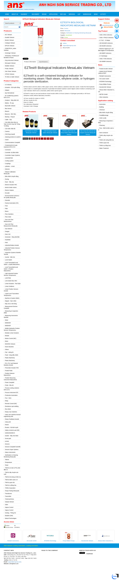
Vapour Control (9, 507)
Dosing (7, 179)
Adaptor (7, 90)
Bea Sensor (8, 108)
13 (45, 138)
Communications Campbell (12, 142)
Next (51, 138)
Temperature (8, 462)
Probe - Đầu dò (9, 385)
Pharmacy (102, 125)
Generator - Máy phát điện (12, 237)
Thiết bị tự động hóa (10, 485)
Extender (7, 200)
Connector (8, 149)
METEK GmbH (103, 94)
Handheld (7, 239)
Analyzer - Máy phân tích (12, 100)
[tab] (30, 61)
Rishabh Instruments (105, 76)
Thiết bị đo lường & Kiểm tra (13, 477)
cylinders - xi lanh (10, 166)
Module (7, 335)
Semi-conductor (103, 132)
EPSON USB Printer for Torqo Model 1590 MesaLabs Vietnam (69, 132)
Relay (6, 400)
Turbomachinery (9, 499)
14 (48, 138)
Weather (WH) (9, 515)
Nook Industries (9, 346)
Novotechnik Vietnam (105, 87)
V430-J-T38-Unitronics (105, 58)
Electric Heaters (9, 190)
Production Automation (11, 395)
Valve (6, 504)
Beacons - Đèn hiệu (10, 114)
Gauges (7, 231)
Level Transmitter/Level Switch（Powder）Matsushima (11, 268)
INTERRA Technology (105, 81)
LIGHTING (8, 278)
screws (7, 441)
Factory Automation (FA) (11, 203)
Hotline (65, 43)
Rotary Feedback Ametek (12, 419)
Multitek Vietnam (9, 66)
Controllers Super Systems (12, 155)
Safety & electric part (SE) (12, 430)
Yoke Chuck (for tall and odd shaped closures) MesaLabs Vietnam (88, 132)
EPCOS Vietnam (9, 45)
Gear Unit (7, 234)
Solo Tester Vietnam (10, 71)
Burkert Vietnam (9, 40)
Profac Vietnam (9, 68)
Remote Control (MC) (11, 403)
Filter (6, 208)
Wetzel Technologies (10, 518)
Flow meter (8, 217)
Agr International (9, 93)
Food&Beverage (103, 115)
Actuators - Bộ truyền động (12, 87)
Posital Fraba (8, 370)
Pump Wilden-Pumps (105, 84)
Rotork (7, 424)
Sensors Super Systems (11, 449)
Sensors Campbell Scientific (13, 446)
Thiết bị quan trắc (10, 482)
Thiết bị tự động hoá (105, 145)
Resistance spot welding (11, 406)
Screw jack (8, 438)
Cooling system (9, 161)
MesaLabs (67, 30)
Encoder (7, 193)
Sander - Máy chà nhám (11, 435)
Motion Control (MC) (10, 338)
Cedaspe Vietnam (10, 43)
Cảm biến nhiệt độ (10, 128)
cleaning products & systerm (13, 137)
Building (101, 107)
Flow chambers (9, 214)
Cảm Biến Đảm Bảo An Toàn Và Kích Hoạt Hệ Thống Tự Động (12, 124)
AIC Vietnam (8, 34)
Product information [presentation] (30, 61)
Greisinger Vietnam (10, 53)
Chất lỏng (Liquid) (10, 134)
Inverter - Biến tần (10, 257)
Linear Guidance (9, 286)
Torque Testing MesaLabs (12, 490)
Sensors (7, 444)
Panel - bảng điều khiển (11, 355)
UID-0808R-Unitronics (105, 61)
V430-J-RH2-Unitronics (105, 35)
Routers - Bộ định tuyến (11, 427)
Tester (6, 465)
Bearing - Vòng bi (10, 117)
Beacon (7, 111)
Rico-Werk (8, 409)
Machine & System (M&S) (12, 298)
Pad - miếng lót (9, 352)
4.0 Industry (8, 84)
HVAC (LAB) (102, 118)
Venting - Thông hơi (10, 513)
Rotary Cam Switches (11, 412)
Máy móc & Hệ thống (11, 303)
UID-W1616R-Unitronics (106, 43)
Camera (7, 131)
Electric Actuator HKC (11, 184)
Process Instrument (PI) (11, 392)
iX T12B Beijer (103, 56)
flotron (6, 211)
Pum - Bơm (8, 398)
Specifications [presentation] (43, 61)
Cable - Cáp (8, 119)
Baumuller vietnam (10, 105)
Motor (6, 341)
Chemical (101, 109)
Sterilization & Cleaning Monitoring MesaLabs (78, 33)
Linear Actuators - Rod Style (13, 283)
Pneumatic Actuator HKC (12, 368)
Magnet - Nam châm (10, 301)
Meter (6, 320)
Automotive (102, 104)
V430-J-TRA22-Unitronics (106, 37)
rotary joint (8, 422)
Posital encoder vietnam (106, 68)
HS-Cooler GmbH (104, 78)
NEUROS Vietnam (10, 344)
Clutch (7, 139)
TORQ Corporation (10, 488)
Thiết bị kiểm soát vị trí (11, 479)
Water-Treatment (104, 148)
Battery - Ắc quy (9, 103)
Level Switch (8, 260)
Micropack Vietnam (10, 63)
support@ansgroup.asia (69, 45)
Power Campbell (9, 382)
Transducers (8, 493)
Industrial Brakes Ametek (12, 245)
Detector (7, 169)
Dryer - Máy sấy (9, 182)
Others (7, 349)
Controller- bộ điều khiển (12, 152)
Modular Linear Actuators (12, 333)
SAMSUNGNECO (10, 433)
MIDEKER (8, 323)
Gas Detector (8, 228)
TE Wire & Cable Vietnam (12, 77)
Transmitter (8, 496)
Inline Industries (103, 97)
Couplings (8, 163)
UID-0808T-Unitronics (105, 53)
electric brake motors (11, 187)
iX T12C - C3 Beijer (104, 40)
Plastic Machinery (10, 357)
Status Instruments (10, 452)
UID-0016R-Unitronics (105, 46)
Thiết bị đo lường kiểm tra (106, 140)
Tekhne (7, 459)
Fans (6, 205)
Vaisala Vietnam (9, 502)
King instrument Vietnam (12, 60)
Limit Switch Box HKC (11, 281)
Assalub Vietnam (9, 37)
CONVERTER (9, 158)
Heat (6, 242)
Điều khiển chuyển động (11, 176)
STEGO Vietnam (9, 74)
